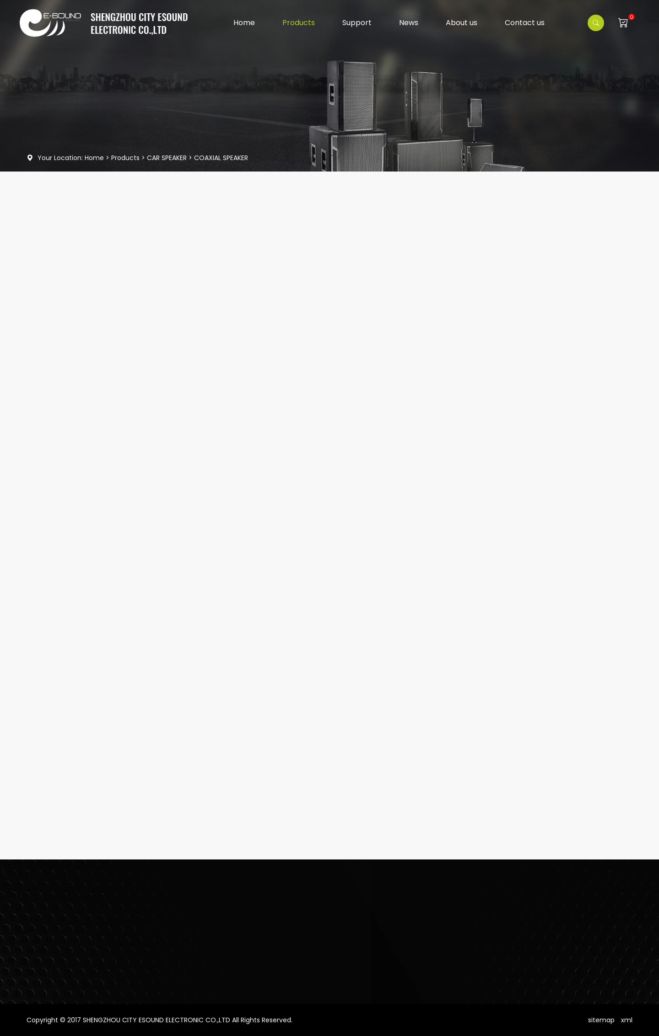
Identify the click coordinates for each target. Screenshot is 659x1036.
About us (461, 22)
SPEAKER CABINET (65, 344)
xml (626, 1020)
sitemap (601, 1020)
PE (86, 757)
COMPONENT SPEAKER (82, 462)
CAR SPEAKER (167, 157)
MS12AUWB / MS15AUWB (119, 666)
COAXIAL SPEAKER (221, 157)
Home (244, 22)
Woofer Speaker (65, 251)
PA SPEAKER (56, 321)
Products (298, 22)
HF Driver (53, 274)
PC (87, 620)
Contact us (525, 22)
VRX (89, 574)
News (408, 22)
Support (357, 22)
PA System (56, 298)
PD (87, 712)
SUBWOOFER (67, 391)
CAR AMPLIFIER (61, 486)
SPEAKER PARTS (62, 509)
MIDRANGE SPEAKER (77, 438)
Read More (101, 592)
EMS (89, 804)
